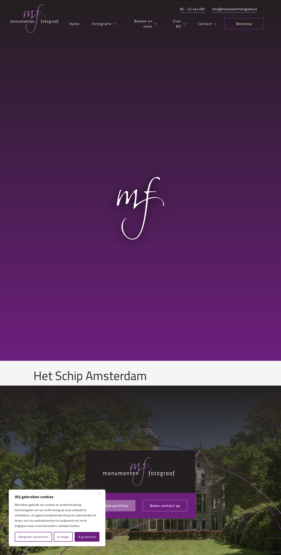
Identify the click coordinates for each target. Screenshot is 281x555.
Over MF (179, 23)
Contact (207, 23)
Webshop (244, 23)
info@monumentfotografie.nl (234, 9)
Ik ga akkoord (87, 536)
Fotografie (104, 23)
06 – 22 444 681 (192, 9)
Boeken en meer (145, 23)
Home (74, 23)
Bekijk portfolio (114, 505)
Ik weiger (63, 536)
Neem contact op (165, 505)
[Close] (100, 493)
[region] (57, 518)
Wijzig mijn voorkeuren (33, 536)
